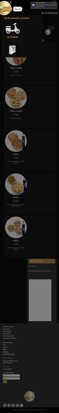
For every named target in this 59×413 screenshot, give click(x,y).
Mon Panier (18, 9)
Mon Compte (7, 9)
